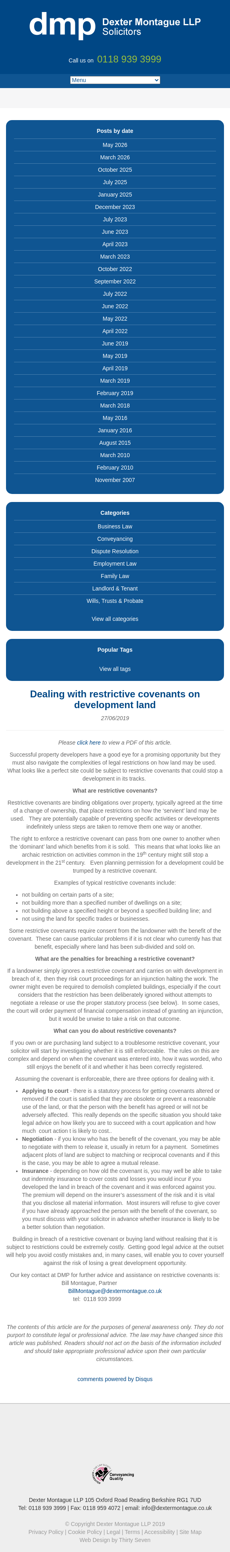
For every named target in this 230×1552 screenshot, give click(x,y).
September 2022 (115, 281)
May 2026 (115, 145)
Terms (132, 1532)
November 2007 (115, 480)
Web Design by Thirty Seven (115, 1540)
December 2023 (115, 207)
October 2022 (115, 269)
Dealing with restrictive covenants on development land (115, 699)
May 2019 (115, 356)
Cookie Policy (85, 1532)
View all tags (115, 669)
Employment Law (114, 563)
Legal (113, 1532)
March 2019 (115, 380)
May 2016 (115, 418)
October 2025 (115, 170)
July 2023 (115, 219)
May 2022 (115, 318)
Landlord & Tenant (114, 588)
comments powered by (115, 1379)
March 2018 (115, 405)
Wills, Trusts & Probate (115, 601)
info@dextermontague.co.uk (176, 1508)
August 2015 (115, 443)
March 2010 (115, 455)
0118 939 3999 (47, 1508)
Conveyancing (115, 539)
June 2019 (115, 343)
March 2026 (115, 157)
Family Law (115, 576)
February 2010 (115, 467)
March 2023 (115, 256)
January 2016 (115, 430)
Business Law (115, 526)
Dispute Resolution (115, 551)
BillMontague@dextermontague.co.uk (115, 1291)
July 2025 (115, 182)
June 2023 (115, 232)
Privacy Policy (45, 1532)
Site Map (191, 1532)
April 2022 (114, 331)
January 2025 (115, 194)
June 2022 (115, 306)
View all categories (115, 619)
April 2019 (114, 368)
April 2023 (114, 244)
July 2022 (115, 294)
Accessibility (159, 1532)
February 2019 (115, 393)
